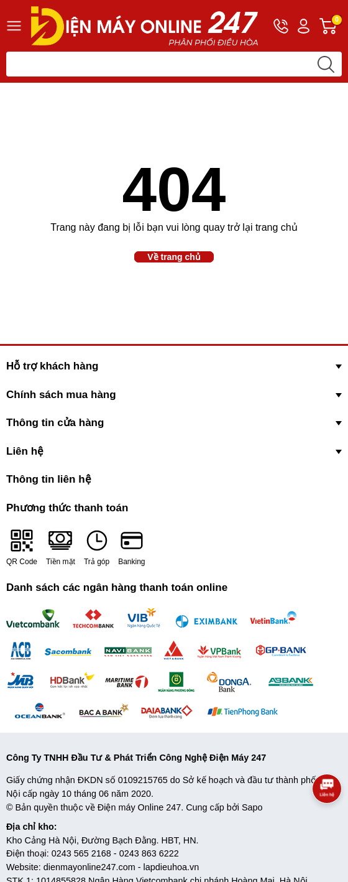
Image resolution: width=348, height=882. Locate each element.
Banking (131, 547)
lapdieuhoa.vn (171, 867)
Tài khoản (304, 26)
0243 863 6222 (149, 853)
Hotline (280, 28)
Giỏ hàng (330, 26)
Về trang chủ (173, 257)
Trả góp (96, 547)
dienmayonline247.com (89, 867)
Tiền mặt (60, 547)
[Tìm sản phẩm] (174, 64)
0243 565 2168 (81, 853)
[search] (325, 64)
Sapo (252, 807)
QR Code (21, 547)
